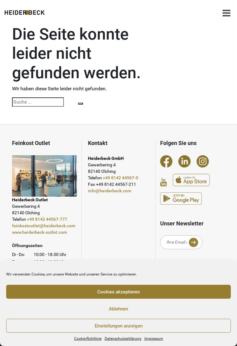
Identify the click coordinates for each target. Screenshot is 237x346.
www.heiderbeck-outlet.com (39, 232)
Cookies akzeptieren (118, 292)
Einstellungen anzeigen (119, 326)
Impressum (153, 338)
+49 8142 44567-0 (120, 177)
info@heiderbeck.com (109, 190)
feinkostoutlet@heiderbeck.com (43, 225)
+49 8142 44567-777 (47, 219)
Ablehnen (118, 309)
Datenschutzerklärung (123, 338)
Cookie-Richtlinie (88, 338)
